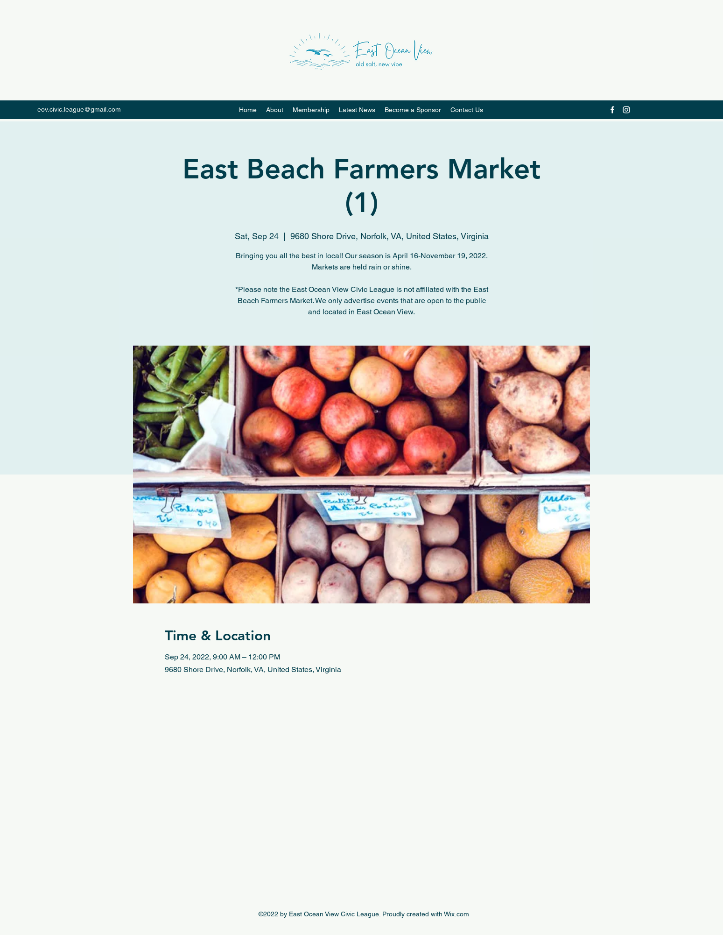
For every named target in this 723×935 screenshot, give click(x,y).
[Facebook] (612, 109)
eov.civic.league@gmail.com (79, 109)
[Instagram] (626, 109)
